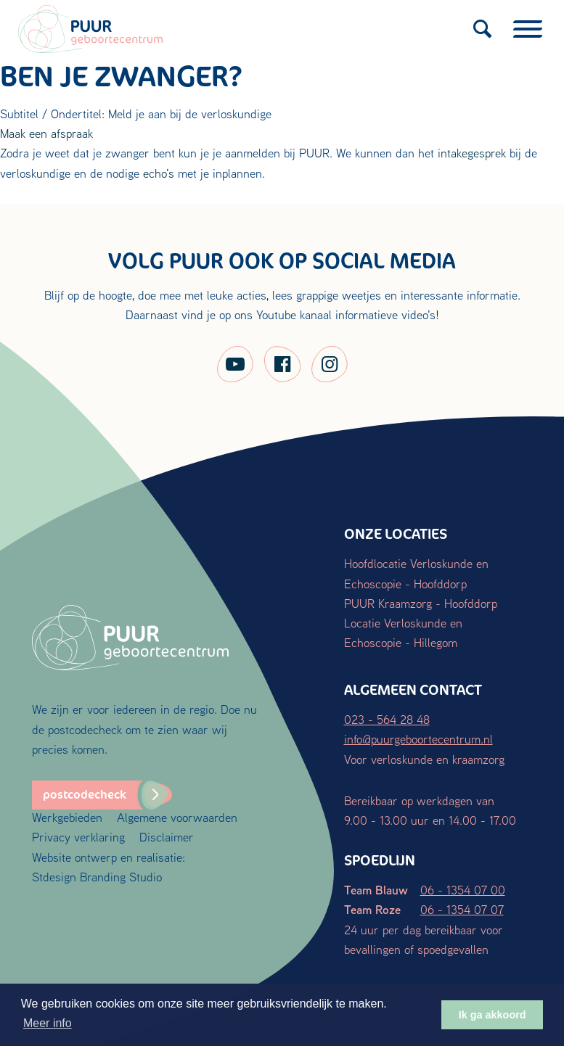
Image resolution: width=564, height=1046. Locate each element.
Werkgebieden (67, 817)
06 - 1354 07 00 (462, 889)
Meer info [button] (47, 1023)
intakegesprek (472, 152)
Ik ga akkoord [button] (492, 1015)
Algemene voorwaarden (177, 817)
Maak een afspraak (46, 133)
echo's (158, 173)
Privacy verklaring (78, 836)
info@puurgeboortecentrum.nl (418, 738)
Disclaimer (166, 836)
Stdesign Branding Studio (97, 876)
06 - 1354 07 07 (462, 909)
